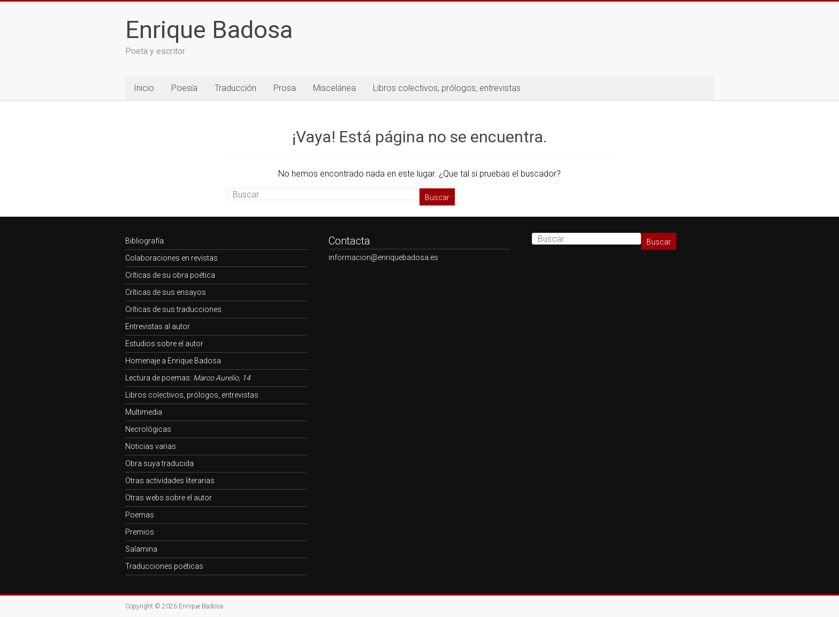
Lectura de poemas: (187, 378)
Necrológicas (148, 429)
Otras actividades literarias (170, 480)
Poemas (139, 515)
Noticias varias (150, 446)
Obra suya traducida (159, 463)
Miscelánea (334, 88)
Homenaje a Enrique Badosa (173, 360)
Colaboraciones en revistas (171, 258)
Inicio (144, 88)
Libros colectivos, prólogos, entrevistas (447, 88)
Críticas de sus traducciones (173, 309)
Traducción (235, 88)
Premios (139, 532)
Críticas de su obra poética (170, 275)
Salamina (141, 549)
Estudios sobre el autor (164, 343)
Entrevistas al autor (157, 326)
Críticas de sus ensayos (165, 292)
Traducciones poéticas (164, 566)
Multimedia (143, 412)
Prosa (284, 88)
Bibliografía (144, 241)
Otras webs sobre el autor (168, 497)
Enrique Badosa (209, 30)
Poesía (184, 88)
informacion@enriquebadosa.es (383, 257)
